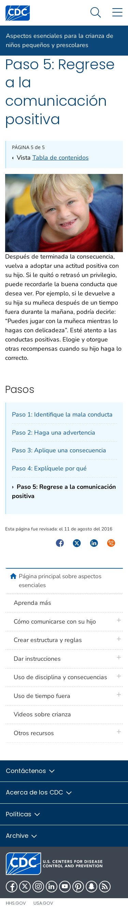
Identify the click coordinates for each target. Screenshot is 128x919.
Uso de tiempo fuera (42, 696)
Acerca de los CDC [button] (39, 792)
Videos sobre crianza (42, 714)
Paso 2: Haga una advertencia (53, 432)
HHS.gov (16, 903)
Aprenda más (32, 603)
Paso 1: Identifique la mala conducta (62, 414)
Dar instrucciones (37, 659)
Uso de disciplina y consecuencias (60, 677)
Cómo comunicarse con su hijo (55, 621)
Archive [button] (22, 835)
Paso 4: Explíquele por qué (49, 468)
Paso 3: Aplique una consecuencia (59, 450)
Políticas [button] (23, 814)
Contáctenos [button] (31, 771)
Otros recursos (34, 733)
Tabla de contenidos (60, 158)
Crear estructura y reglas (48, 640)
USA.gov (43, 903)
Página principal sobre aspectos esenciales (60, 580)
